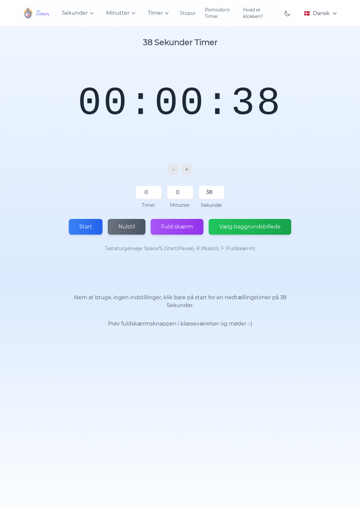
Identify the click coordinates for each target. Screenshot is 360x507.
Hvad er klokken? (253, 13)
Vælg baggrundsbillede (250, 227)
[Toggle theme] (287, 13)
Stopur (188, 13)
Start (85, 227)
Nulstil (126, 227)
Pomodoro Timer (217, 13)
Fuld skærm (177, 227)
